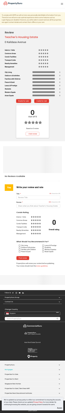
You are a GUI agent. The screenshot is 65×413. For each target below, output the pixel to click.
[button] (58, 297)
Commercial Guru (32, 325)
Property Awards (32, 333)
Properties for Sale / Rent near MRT (17, 388)
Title (17, 194)
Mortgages (9, 370)
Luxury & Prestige (49, 245)
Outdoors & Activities (27, 247)
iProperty (32, 356)
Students (46, 247)
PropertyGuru (9, 365)
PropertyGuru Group (12, 297)
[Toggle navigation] (62, 4)
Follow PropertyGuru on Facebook (13, 293)
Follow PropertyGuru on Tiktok (28, 293)
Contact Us (9, 302)
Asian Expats (47, 251)
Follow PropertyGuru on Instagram (16, 293)
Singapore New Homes (13, 384)
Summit (32, 342)
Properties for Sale (11, 374)
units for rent (41, 101)
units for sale (23, 101)
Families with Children (27, 249)
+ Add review (32, 134)
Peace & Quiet (25, 251)
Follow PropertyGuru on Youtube (19, 293)
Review (18, 202)
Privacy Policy (38, 402)
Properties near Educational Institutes (18, 393)
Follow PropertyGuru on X (26, 293)
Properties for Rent (11, 379)
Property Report (32, 350)
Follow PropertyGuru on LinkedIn (23, 293)
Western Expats (48, 249)
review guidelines (42, 266)
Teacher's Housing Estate (21, 37)
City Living (23, 245)
